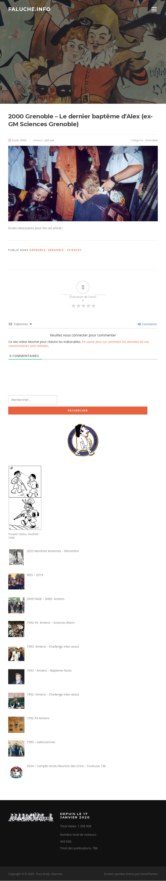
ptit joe (49, 140)
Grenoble (151, 140)
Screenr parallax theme (119, 874)
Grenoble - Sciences (65, 250)
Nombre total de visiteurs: (78, 835)
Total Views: (69, 826)
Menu (154, 9)
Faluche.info (29, 9)
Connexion (147, 324)
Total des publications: (76, 848)
